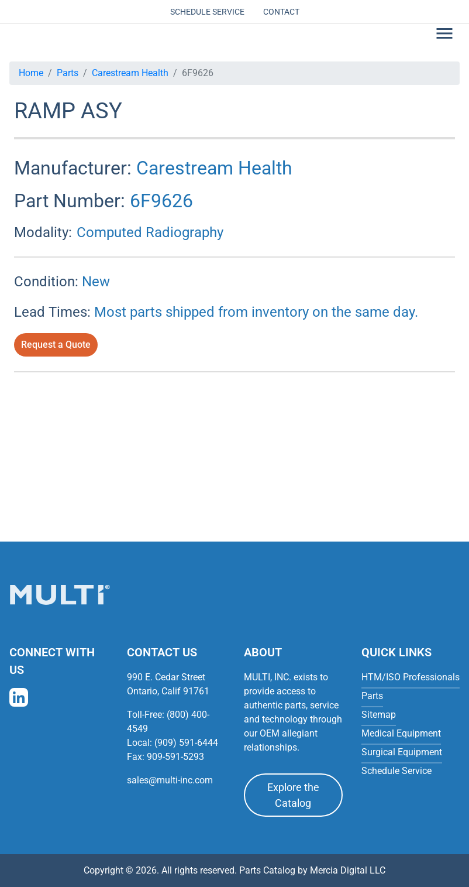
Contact (281, 11)
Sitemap (378, 714)
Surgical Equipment (401, 752)
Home (31, 72)
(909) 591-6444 (186, 742)
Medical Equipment (401, 733)
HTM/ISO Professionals (410, 677)
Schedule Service (207, 11)
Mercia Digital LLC (347, 870)
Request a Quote (56, 344)
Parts (67, 72)
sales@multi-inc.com (170, 780)
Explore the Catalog (293, 795)
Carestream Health (130, 72)
